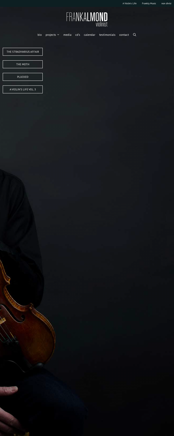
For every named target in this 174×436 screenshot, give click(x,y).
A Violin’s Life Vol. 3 (23, 89)
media (67, 35)
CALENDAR (89, 35)
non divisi (166, 3)
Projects (54, 35)
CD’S (77, 35)
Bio (40, 35)
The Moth (22, 64)
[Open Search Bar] (134, 35)
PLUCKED (22, 77)
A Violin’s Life (129, 3)
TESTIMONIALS (107, 35)
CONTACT (124, 35)
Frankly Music (149, 3)
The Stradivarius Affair (23, 52)
